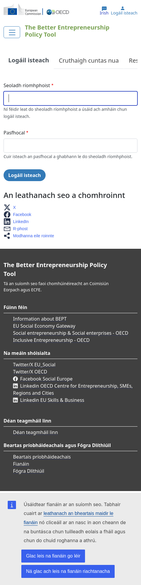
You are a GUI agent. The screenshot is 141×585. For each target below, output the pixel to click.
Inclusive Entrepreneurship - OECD (51, 340)
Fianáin (21, 464)
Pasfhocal (14, 132)
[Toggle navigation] (12, 32)
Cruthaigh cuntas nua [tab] (89, 60)
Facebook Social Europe (46, 379)
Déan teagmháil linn (35, 432)
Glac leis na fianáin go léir (53, 555)
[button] (11, 207)
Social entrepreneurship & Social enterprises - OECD (70, 333)
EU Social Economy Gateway (44, 326)
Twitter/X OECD (30, 371)
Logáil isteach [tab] (28, 60)
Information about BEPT (40, 319)
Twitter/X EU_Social (34, 364)
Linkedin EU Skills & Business (52, 400)
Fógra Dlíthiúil (28, 471)
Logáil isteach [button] (124, 13)
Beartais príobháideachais (42, 457)
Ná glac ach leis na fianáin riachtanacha (68, 571)
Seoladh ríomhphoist (27, 85)
